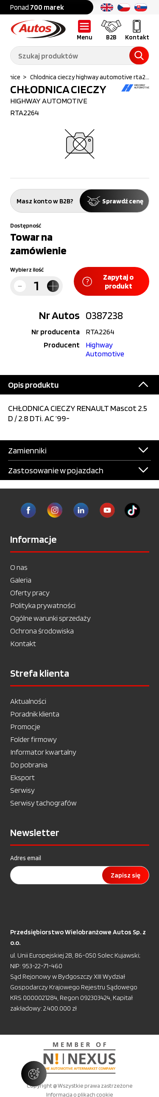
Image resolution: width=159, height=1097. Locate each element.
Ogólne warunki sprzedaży (50, 618)
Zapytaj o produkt (108, 281)
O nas (19, 567)
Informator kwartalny (43, 751)
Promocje (25, 726)
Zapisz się (125, 875)
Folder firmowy (33, 739)
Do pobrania (28, 764)
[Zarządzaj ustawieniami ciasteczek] (34, 1073)
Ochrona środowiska (42, 630)
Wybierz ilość (27, 269)
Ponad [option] (37, 7)
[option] (79, 1058)
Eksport (22, 777)
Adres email (25, 858)
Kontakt (23, 643)
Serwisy (22, 790)
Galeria (20, 579)
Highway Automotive (105, 349)
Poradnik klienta (34, 713)
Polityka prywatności (42, 605)
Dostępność (25, 225)
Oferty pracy (30, 592)
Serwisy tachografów (43, 802)
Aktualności (28, 701)
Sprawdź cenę (114, 201)
